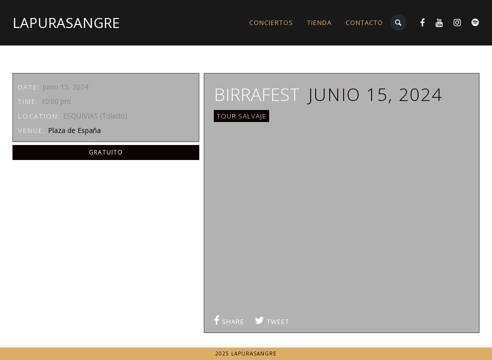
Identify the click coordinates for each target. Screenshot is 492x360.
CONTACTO (364, 22)
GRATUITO (106, 152)
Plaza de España (74, 130)
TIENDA (319, 22)
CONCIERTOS (271, 22)
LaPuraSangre (66, 22)
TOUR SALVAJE (241, 116)
